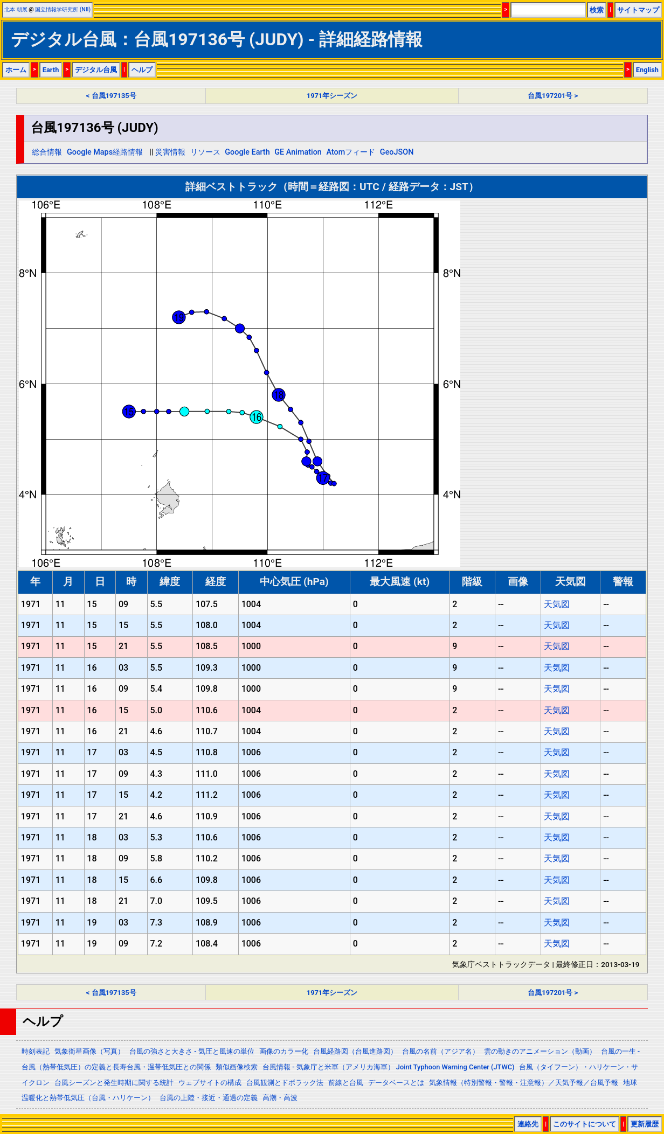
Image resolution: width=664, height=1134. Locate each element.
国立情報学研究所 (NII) (63, 9)
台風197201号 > (553, 96)
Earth (51, 70)
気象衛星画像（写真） (89, 1051)
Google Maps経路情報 (105, 152)
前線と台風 (345, 1083)
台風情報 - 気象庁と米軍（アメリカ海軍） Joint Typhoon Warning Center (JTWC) (388, 1067)
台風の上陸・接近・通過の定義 (209, 1098)
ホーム (15, 70)
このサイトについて (584, 1124)
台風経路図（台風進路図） (355, 1051)
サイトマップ (638, 10)
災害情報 (170, 152)
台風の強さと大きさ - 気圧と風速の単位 (191, 1051)
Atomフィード (350, 152)
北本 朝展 (15, 9)
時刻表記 (36, 1051)
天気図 (557, 604)
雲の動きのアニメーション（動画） (540, 1051)
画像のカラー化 (283, 1051)
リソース (205, 152)
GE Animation (298, 152)
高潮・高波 (280, 1098)
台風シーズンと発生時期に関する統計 (114, 1083)
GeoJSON (397, 152)
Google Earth (247, 152)
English (647, 70)
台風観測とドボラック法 (284, 1083)
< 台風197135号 (111, 96)
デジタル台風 (96, 70)
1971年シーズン (332, 96)
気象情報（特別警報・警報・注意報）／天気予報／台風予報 (523, 1083)
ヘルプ (142, 70)
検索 (597, 10)
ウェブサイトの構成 (209, 1083)
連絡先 (527, 1124)
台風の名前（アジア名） (440, 1051)
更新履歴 (645, 1124)
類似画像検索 (237, 1067)
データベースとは (396, 1083)
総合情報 (47, 152)
